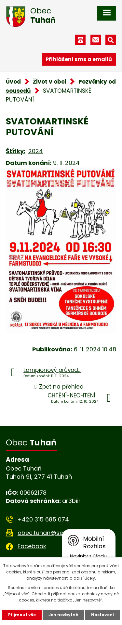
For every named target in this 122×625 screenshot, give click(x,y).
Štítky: (15, 151)
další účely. (85, 578)
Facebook (32, 546)
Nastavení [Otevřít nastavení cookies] (102, 614)
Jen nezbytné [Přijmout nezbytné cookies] (63, 614)
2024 (35, 151)
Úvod (13, 82)
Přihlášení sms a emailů (79, 59)
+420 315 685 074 (43, 519)
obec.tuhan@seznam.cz (52, 533)
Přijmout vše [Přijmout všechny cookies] (22, 614)
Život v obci (49, 82)
